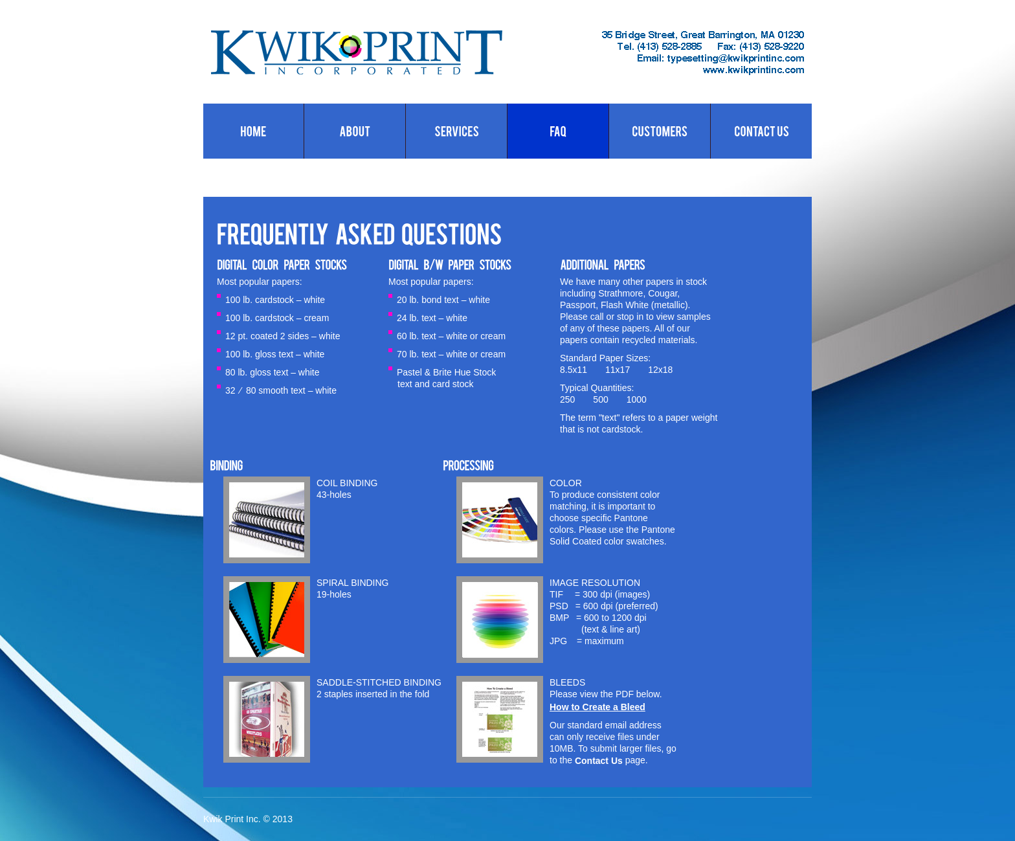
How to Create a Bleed (597, 707)
